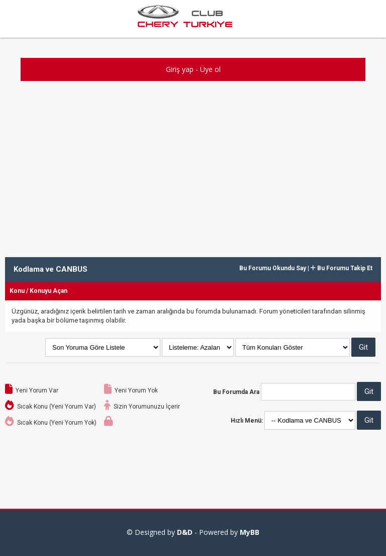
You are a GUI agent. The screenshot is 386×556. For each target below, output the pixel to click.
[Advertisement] (193, 166)
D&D (184, 532)
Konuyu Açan (48, 290)
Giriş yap (180, 69)
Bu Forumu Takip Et (341, 268)
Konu (17, 290)
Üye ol (210, 69)
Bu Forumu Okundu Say (272, 268)
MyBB (249, 532)
